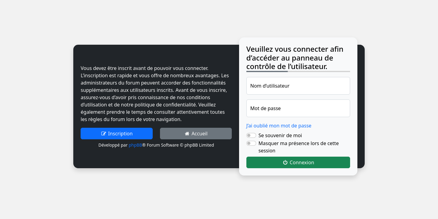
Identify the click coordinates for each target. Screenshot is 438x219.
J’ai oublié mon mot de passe (278, 125)
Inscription (117, 133)
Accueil (195, 133)
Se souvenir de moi (280, 135)
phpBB (135, 145)
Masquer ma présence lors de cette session (299, 147)
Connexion (298, 162)
